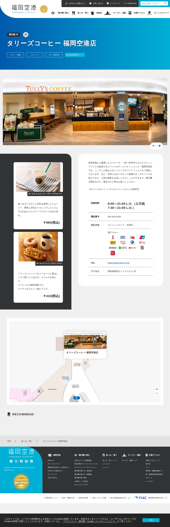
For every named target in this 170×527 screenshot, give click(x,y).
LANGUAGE (132, 3)
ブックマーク (113, 3)
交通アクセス (137, 13)
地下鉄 (148, 469)
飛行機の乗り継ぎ (80, 483)
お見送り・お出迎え (81, 486)
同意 (151, 520)
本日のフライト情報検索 (83, 466)
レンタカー (149, 486)
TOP (9, 446)
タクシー (149, 483)
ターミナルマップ (158, 13)
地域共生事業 (83, 503)
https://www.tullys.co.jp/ (118, 263)
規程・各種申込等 (68, 503)
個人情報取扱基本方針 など (120, 503)
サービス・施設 (115, 13)
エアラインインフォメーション (85, 473)
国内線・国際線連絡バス (154, 476)
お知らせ (51, 466)
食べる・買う (80, 13)
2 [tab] (156, 146)
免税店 (96, 13)
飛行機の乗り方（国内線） (83, 476)
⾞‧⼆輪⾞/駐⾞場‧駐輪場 (154, 479)
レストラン (106, 469)
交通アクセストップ (153, 466)
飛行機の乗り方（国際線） (83, 479)
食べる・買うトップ (110, 466)
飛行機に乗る (60, 13)
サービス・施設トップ (129, 466)
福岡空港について (51, 503)
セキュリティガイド (81, 490)
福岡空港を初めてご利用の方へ (58, 473)
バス (147, 473)
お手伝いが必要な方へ (75, 3)
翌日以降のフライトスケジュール (86, 469)
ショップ (106, 473)
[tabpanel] (85, 111)
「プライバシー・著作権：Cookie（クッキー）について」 (89, 521)
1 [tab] (154, 146)
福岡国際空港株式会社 (149, 503)
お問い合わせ (96, 3)
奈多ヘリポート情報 (99, 503)
